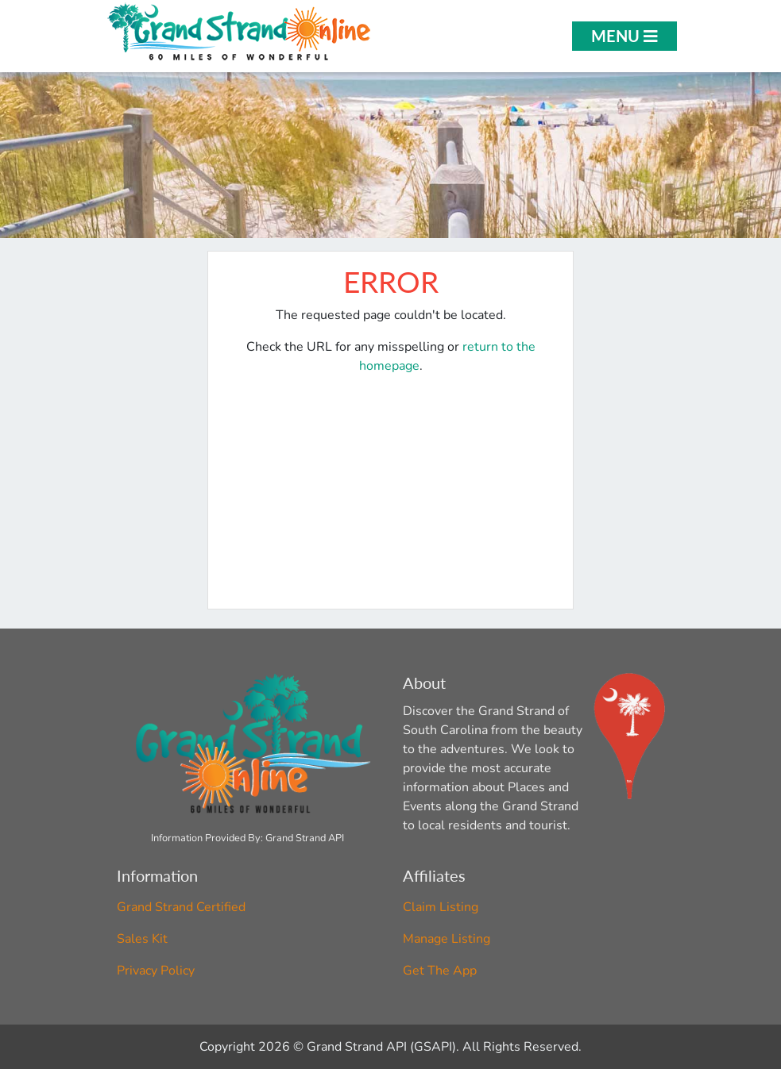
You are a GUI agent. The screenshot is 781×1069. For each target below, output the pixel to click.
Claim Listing (440, 907)
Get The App (440, 970)
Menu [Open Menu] (624, 35)
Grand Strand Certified (181, 907)
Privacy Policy (156, 970)
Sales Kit (142, 939)
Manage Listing (446, 939)
